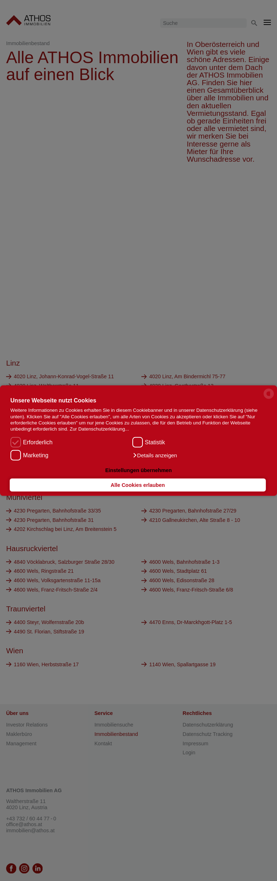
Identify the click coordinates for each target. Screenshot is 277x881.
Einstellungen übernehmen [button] (138, 470)
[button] (154, 455)
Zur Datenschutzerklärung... (99, 429)
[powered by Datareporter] (268, 398)
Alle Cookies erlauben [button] (138, 485)
